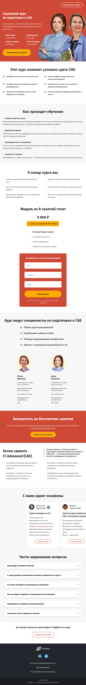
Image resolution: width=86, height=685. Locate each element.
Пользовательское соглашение (43, 672)
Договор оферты (43, 667)
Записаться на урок (17, 52)
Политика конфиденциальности (43, 663)
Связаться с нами (71, 5)
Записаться (43, 294)
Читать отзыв (43, 541)
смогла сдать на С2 (45, 526)
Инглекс (30, 682)
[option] (43, 525)
